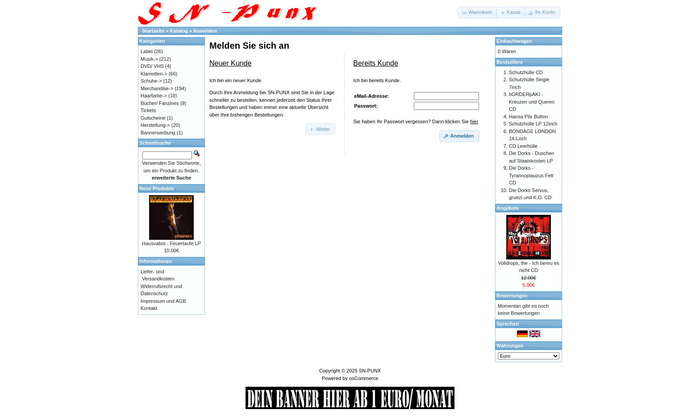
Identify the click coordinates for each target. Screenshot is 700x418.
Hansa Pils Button (528, 116)
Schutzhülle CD (526, 72)
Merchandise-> (157, 88)
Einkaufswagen (514, 41)
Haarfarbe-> (154, 95)
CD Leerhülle (523, 146)
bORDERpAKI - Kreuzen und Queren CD (531, 102)
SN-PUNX (370, 370)
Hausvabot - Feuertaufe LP (171, 243)
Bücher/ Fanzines (160, 103)
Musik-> (149, 59)
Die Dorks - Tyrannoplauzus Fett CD (531, 175)
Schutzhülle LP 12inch (533, 123)
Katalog (179, 30)
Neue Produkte (156, 188)
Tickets (148, 110)
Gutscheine (153, 118)
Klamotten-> (154, 73)
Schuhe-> (151, 81)
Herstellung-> (155, 125)
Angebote (507, 208)
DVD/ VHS (152, 66)
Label (147, 51)
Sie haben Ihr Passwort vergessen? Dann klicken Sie (415, 121)
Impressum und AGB (163, 301)
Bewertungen (512, 295)
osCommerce (363, 378)
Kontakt (149, 308)
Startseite (153, 30)
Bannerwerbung (158, 132)
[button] (477, 12)
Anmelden (205, 30)
